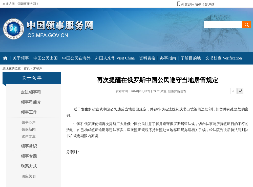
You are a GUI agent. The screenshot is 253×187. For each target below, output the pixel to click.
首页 (27, 68)
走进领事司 (31, 92)
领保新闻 (29, 129)
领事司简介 (31, 102)
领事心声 (29, 122)
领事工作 (29, 112)
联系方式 (29, 166)
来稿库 (37, 68)
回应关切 (29, 176)
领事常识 (29, 146)
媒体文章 (29, 136)
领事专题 (29, 156)
